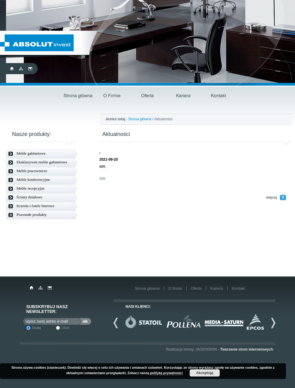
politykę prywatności (166, 373)
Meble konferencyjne (33, 179)
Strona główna (77, 96)
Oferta (148, 96)
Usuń (66, 328)
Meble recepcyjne (31, 188)
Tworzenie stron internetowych (246, 349)
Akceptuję (204, 373)
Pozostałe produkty (32, 214)
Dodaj (36, 328)
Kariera (183, 96)
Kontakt (218, 96)
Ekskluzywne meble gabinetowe (42, 162)
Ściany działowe (29, 197)
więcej (271, 197)
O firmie (113, 96)
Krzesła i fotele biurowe (35, 205)
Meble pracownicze (32, 171)
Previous (118, 322)
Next (270, 322)
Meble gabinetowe (31, 153)
